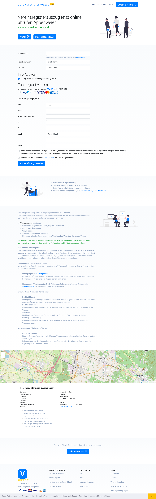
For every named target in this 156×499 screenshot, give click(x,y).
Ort (19, 128)
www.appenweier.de (66, 406)
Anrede (20, 105)
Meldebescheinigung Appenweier (34, 413)
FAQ (93, 4)
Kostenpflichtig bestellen (31, 163)
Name (20, 111)
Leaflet (136, 382)
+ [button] (3, 353)
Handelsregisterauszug (65, 57)
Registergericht (51, 274)
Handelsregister (55, 486)
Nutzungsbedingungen (119, 491)
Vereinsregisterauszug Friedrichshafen (36, 418)
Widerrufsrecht (48, 158)
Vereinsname (23, 54)
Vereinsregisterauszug (33, 4)
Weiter (24, 36)
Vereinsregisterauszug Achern (33, 426)
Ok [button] (152, 496)
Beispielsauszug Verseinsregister (102, 191)
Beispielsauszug (44, 36)
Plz (19, 122)
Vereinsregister (35, 223)
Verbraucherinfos (117, 482)
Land (20, 134)
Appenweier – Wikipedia (31, 416)
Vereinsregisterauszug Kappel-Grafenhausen (38, 424)
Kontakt (111, 4)
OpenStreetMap (145, 382)
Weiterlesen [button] (108, 496)
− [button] (3, 356)
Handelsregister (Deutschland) (60, 482)
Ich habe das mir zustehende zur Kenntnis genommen (47, 158)
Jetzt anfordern (127, 4)
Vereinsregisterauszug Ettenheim (34, 421)
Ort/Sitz (21, 68)
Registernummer (24, 62)
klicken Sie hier (80, 57)
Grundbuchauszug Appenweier (33, 411)
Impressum (101, 4)
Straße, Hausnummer (26, 116)
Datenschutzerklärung (118, 486)
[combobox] (68, 54)
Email (20, 146)
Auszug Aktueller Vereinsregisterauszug (38, 79)
